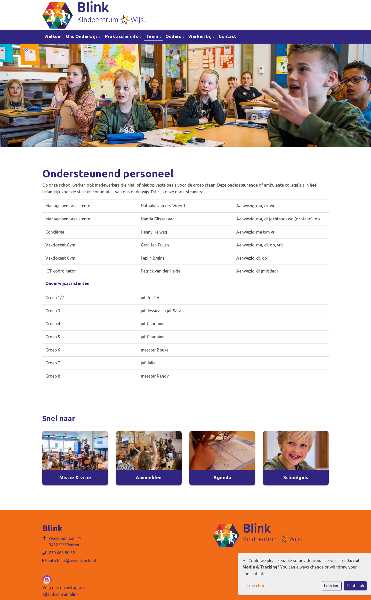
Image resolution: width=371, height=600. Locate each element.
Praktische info (122, 36)
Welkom (53, 36)
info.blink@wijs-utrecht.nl (72, 560)
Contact (227, 36)
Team (152, 36)
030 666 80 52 (62, 552)
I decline (331, 585)
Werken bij (200, 36)
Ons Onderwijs (82, 36)
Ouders (173, 36)
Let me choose (256, 585)
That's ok (355, 585)
